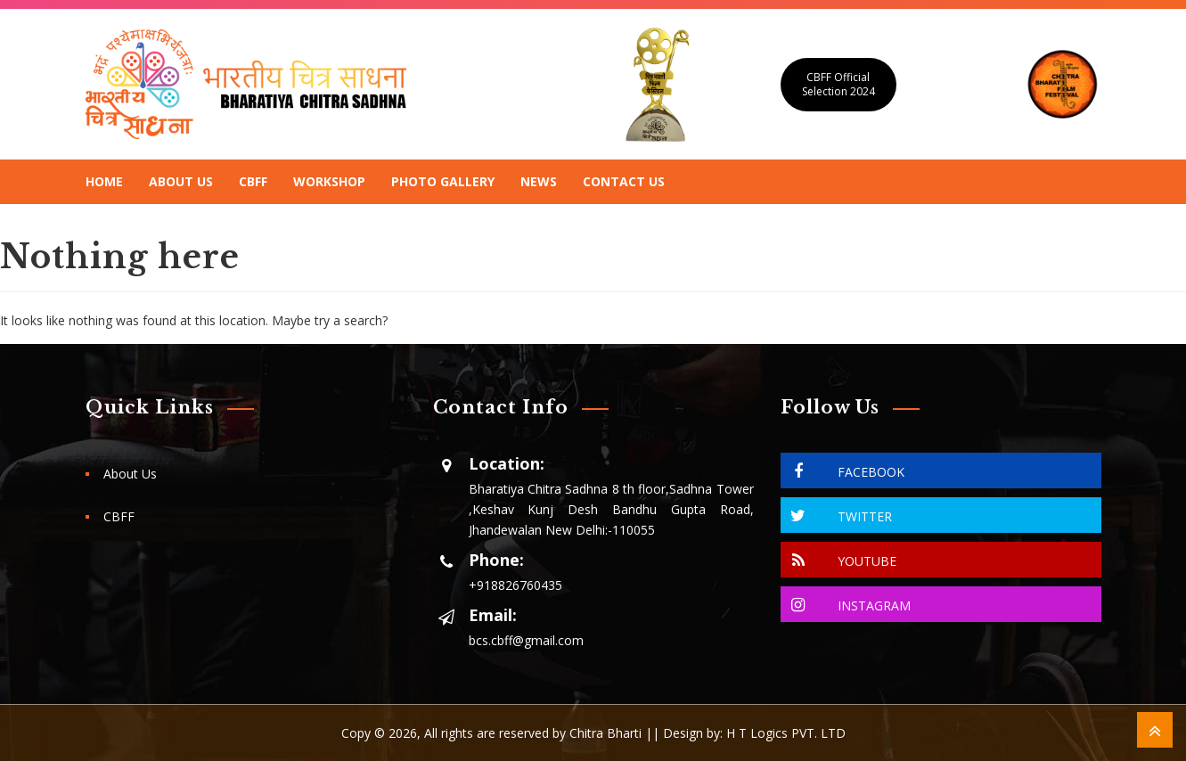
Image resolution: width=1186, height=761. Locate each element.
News (538, 181)
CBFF (253, 181)
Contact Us (624, 181)
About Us (181, 181)
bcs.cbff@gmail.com (526, 640)
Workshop (329, 181)
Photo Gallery (443, 181)
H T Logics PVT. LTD (786, 732)
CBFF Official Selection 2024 (838, 84)
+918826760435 (515, 585)
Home (104, 181)
